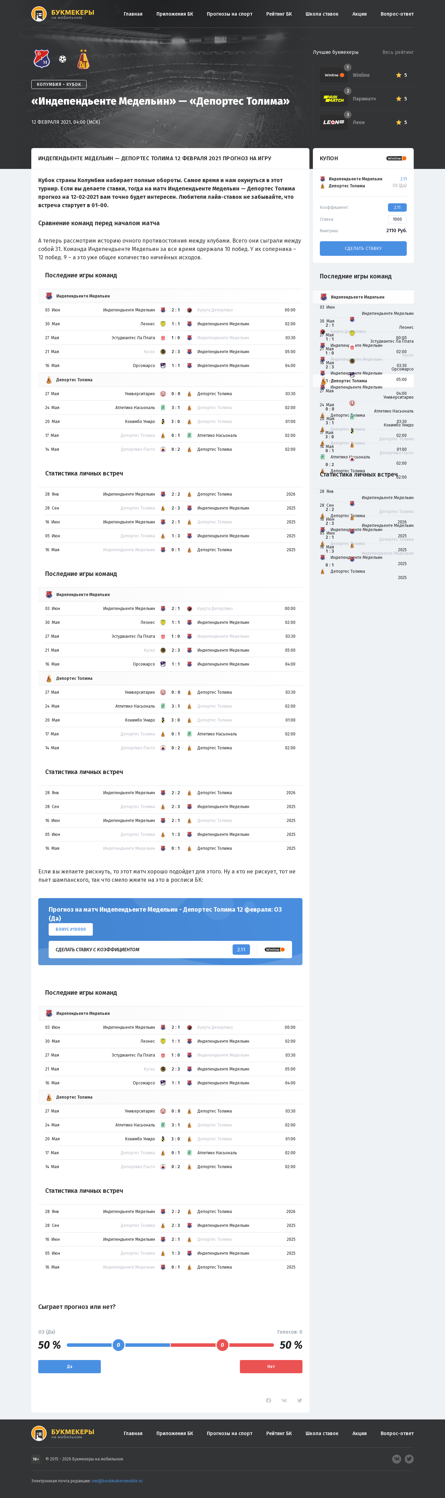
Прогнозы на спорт (229, 14)
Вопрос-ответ (397, 14)
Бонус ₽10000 (71, 929)
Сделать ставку (363, 248)
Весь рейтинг (398, 52)
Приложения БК (174, 14)
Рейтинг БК (279, 14)
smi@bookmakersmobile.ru (117, 1481)
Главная (133, 14)
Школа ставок (322, 14)
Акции (360, 14)
